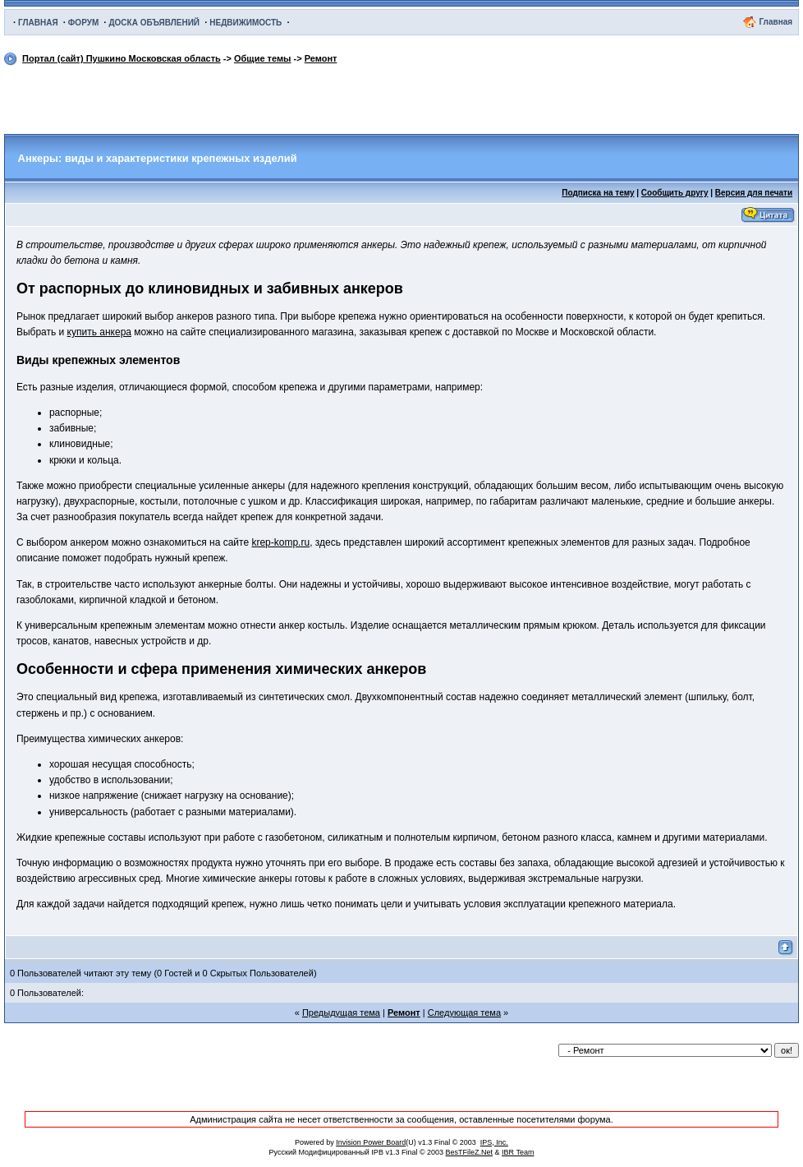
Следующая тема (464, 1012)
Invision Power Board (371, 1142)
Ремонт (321, 58)
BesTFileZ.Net (469, 1152)
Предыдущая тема (341, 1012)
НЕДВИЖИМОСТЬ (245, 22)
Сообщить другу (675, 192)
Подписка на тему (598, 192)
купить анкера (99, 332)
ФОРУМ (83, 22)
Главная (775, 21)
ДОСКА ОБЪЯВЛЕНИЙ (154, 22)
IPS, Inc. (494, 1142)
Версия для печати (753, 192)
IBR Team (518, 1152)
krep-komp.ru (280, 542)
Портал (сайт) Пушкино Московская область (121, 58)
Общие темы (262, 58)
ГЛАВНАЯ (38, 22)
